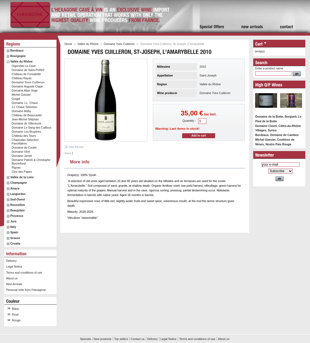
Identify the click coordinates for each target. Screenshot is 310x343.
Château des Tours (24, 135)
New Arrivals (14, 284)
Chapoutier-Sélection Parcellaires (25, 141)
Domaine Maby (21, 111)
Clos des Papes (22, 171)
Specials (85, 339)
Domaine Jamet (22, 155)
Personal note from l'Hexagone (26, 289)
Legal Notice (14, 266)
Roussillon (17, 204)
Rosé (15, 314)
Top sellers (121, 339)
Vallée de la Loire (22, 177)
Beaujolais (17, 210)
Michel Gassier (21, 94)
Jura (13, 221)
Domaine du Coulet (24, 147)
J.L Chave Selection (24, 107)
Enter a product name (269, 68)
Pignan (16, 167)
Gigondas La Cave (23, 65)
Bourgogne (18, 56)
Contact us (137, 339)
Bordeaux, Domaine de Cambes (276, 135)
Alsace (14, 188)
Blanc (15, 308)
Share (67, 153)
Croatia (15, 243)
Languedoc (18, 193)
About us (12, 278)
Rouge (16, 320)
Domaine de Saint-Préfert (28, 70)
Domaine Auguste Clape (27, 86)
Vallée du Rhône (21, 61)
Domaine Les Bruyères (26, 131)
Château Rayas (22, 78)
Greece (15, 238)
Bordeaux (17, 50)
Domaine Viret (21, 151)
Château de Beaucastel (27, 115)
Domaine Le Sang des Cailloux (31, 127)
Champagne (18, 182)
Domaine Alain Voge (25, 90)
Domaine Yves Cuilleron (28, 82)
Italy (13, 226)
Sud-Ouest (17, 199)
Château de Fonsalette (26, 74)
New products (102, 339)
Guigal (16, 98)
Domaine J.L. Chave (25, 102)
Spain (14, 232)
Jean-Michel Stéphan (25, 119)
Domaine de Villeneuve (26, 123)
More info (79, 161)
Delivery (11, 260)
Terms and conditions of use (24, 272)
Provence (16, 215)
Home (68, 44)
